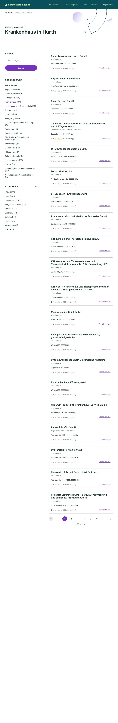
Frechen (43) (10, 230)
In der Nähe (11, 187)
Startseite (9, 13)
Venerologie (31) (12, 144)
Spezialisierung (13, 80)
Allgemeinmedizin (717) (15, 90)
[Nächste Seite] (110, 527)
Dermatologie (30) (13, 148)
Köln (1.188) (10, 192)
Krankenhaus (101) (13, 102)
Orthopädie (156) (12, 98)
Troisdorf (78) (11, 209)
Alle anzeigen (11, 86)
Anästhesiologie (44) (14, 133)
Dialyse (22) (10, 164)
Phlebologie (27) (12, 152)
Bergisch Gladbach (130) (16, 205)
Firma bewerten (104, 69)
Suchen (21, 68)
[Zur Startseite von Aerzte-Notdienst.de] (17, 4)
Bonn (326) (10, 196)
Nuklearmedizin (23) (14, 160)
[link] (81, 63)
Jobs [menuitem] (85, 4)
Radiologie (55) (12, 129)
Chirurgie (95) (11, 110)
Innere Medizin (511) (13, 94)
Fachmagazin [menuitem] (72, 4)
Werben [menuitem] (94, 4)
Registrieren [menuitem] (108, 4)
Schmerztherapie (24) (14, 156)
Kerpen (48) (10, 221)
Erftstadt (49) (11, 217)
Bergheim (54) (11, 213)
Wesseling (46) (11, 225)
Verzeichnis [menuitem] (54, 4)
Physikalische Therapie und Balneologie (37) (17, 138)
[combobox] (21, 61)
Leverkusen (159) (12, 201)
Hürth (17, 13)
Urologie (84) (11, 114)
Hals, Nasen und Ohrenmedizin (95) (20, 106)
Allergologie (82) (12, 119)
